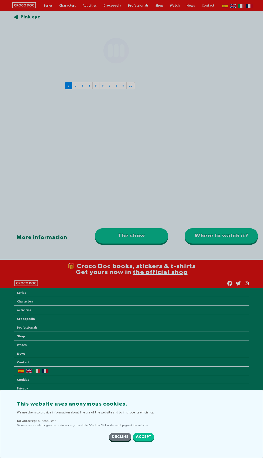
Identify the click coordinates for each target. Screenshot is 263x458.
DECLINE (120, 436)
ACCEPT (143, 436)
